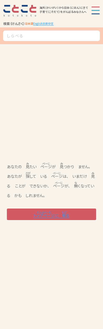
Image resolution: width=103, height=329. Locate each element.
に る (51, 214)
